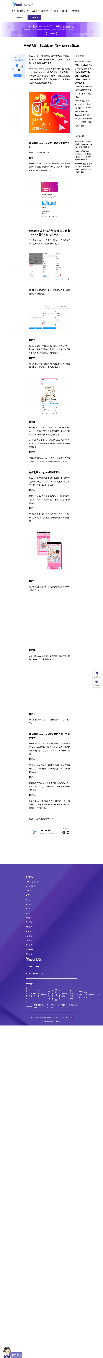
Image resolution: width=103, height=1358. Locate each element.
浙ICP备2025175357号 (62, 1017)
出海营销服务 (22, 11)
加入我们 (29, 904)
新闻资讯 (29, 913)
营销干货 (29, 927)
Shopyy (43, 995)
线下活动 (29, 945)
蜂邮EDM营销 (85, 994)
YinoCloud (29, 891)
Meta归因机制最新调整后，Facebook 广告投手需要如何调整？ (83, 65)
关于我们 (54, 11)
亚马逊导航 (56, 995)
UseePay (29, 1006)
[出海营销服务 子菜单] (29, 10)
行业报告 (29, 940)
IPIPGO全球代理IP (79, 994)
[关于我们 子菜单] (58, 10)
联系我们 (29, 909)
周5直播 (28, 931)
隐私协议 (29, 954)
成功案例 (29, 918)
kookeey (92, 995)
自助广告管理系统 (32, 882)
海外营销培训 (30, 886)
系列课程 (29, 936)
